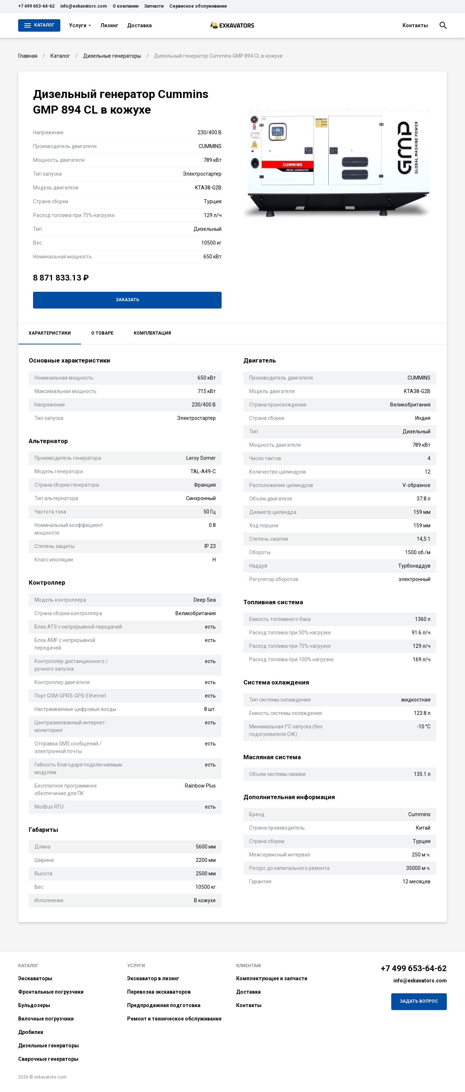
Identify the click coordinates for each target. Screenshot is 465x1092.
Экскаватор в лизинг (153, 978)
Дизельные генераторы (48, 1045)
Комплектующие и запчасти (271, 978)
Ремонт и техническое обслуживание (174, 1019)
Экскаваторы (35, 978)
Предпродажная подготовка (164, 1005)
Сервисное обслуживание (198, 6)
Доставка (139, 25)
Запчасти (153, 6)
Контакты (415, 25)
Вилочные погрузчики (46, 1019)
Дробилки (30, 1032)
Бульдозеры (34, 1005)
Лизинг (109, 25)
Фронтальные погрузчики (51, 992)
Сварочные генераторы (48, 1059)
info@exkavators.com (83, 6)
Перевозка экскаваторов (159, 992)
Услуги (80, 25)
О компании (125, 6)
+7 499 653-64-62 (36, 6)
